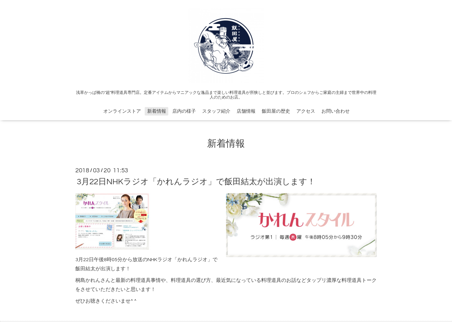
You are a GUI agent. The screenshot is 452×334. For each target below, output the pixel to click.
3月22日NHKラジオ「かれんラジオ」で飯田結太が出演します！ (196, 181)
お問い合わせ (335, 111)
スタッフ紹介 (216, 111)
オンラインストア (122, 111)
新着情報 (156, 111)
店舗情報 (246, 111)
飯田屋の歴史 (276, 111)
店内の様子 (184, 111)
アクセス (305, 111)
